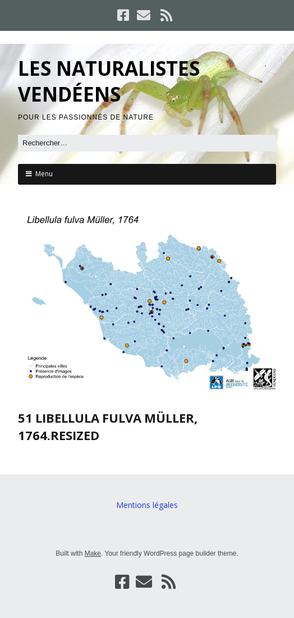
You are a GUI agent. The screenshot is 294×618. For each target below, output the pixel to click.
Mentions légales (147, 505)
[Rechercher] (147, 143)
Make (93, 553)
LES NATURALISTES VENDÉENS (109, 81)
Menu (44, 173)
